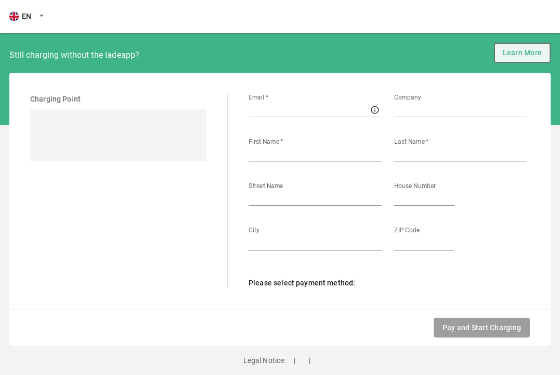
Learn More (522, 52)
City (254, 230)
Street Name (266, 186)
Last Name (411, 141)
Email (258, 97)
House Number (415, 186)
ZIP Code (407, 230)
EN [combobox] (20, 16)
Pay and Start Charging (481, 327)
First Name (266, 141)
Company (407, 97)
